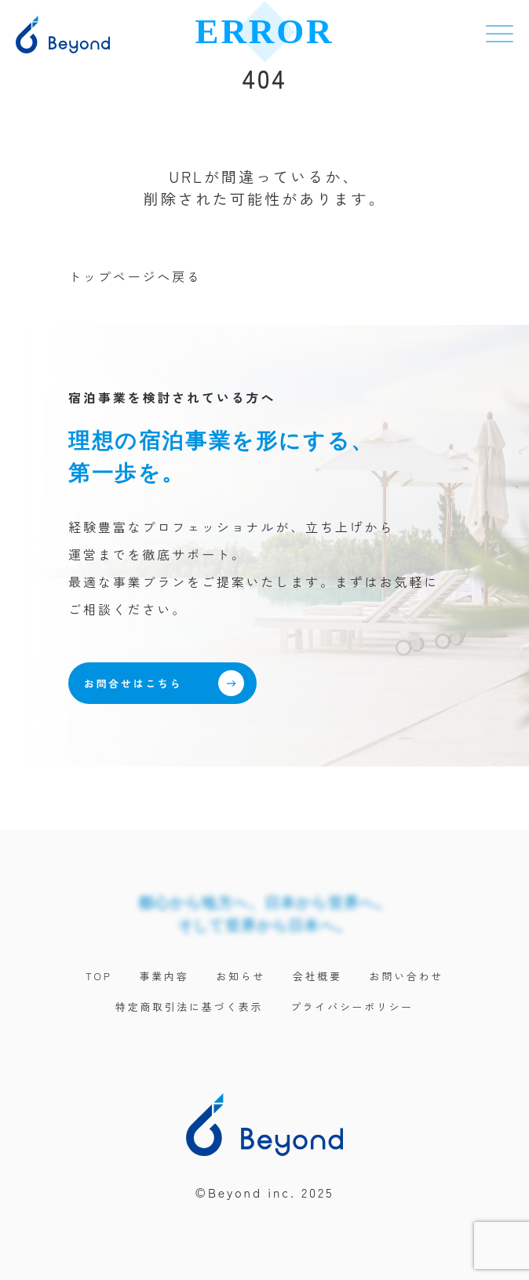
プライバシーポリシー (352, 1006)
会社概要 (317, 975)
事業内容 (164, 975)
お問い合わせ (406, 975)
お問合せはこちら (164, 683)
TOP (99, 975)
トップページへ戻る (135, 276)
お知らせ (240, 975)
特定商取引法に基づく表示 (189, 1006)
